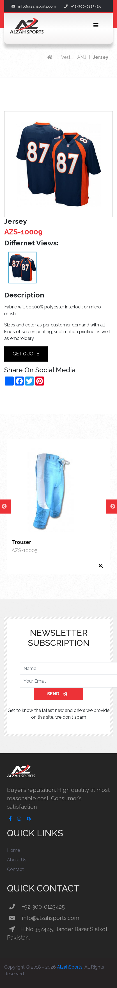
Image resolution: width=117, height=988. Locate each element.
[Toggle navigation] (96, 25)
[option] (58, 506)
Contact (15, 869)
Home (13, 850)
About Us (16, 859)
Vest (65, 57)
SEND (57, 693)
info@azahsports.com (34, 6)
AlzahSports (69, 967)
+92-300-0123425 (82, 6)
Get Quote (26, 354)
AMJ (81, 57)
